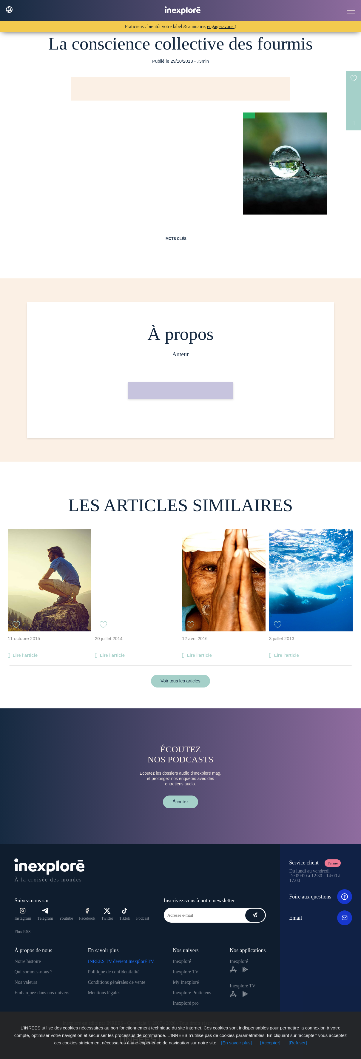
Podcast (142, 918)
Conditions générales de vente (116, 982)
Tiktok (124, 914)
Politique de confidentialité (113, 971)
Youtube (66, 918)
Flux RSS (22, 931)
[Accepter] (270, 1042)
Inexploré (182, 961)
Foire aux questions (320, 896)
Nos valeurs (25, 982)
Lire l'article (25, 655)
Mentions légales (104, 992)
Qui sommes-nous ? (33, 971)
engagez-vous (221, 26)
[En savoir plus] (236, 1042)
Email (320, 917)
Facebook (87, 914)
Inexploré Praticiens (192, 992)
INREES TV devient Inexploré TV (121, 961)
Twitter (107, 914)
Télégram (45, 914)
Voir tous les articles (180, 680)
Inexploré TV (185, 971)
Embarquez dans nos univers (41, 992)
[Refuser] (298, 1042)
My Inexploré (186, 982)
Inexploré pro (186, 1003)
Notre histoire (27, 961)
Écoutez (180, 801)
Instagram (22, 914)
